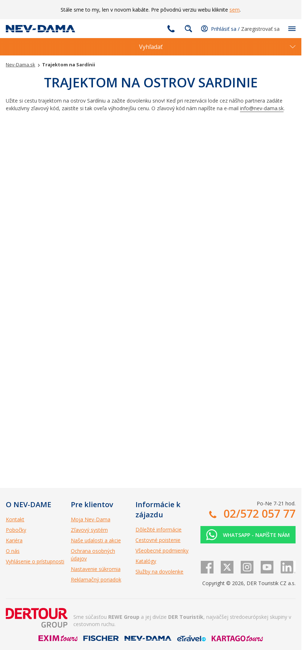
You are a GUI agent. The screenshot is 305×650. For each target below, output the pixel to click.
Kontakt (15, 519)
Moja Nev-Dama (90, 519)
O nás (13, 550)
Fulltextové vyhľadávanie (188, 28)
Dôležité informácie (158, 529)
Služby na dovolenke (159, 571)
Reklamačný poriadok (96, 579)
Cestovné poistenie (157, 540)
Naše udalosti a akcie (96, 540)
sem (234, 9)
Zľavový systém (89, 529)
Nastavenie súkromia (96, 569)
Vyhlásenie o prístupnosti (35, 561)
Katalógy (145, 561)
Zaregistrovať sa (260, 28)
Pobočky (16, 529)
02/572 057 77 (171, 28)
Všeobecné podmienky (161, 550)
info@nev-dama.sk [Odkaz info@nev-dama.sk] (262, 108)
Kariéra (14, 540)
